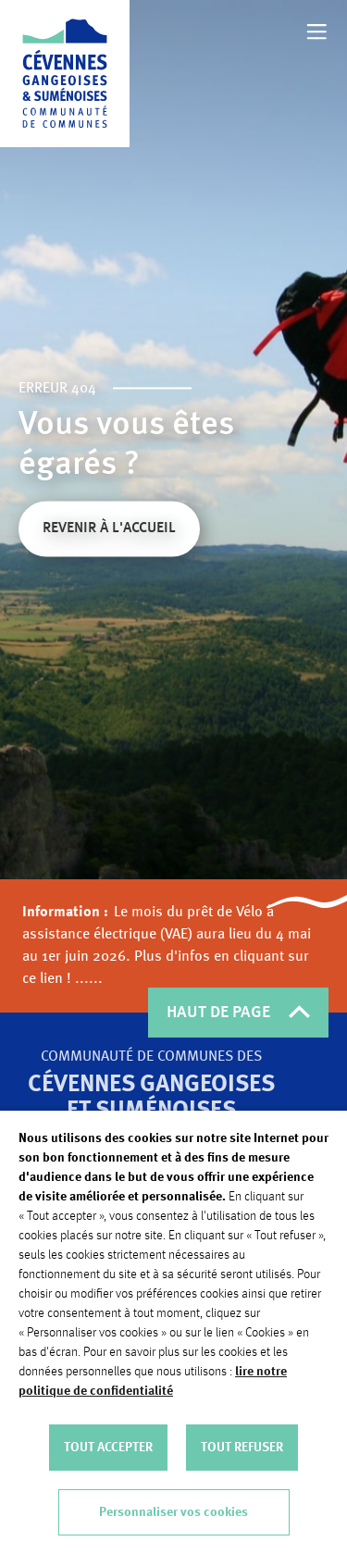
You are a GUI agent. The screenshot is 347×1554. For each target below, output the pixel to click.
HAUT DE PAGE (238, 1012)
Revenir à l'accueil (109, 530)
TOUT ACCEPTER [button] (108, 1447)
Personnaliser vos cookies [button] (173, 1512)
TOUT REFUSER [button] (242, 1447)
